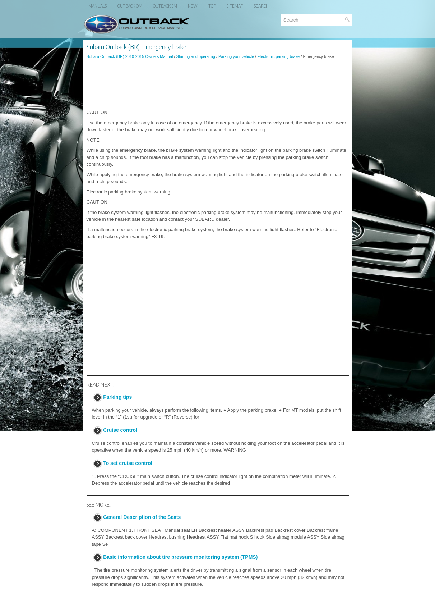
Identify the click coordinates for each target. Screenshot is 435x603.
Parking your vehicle (236, 56)
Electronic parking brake (278, 56)
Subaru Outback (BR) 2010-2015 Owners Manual (130, 56)
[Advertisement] (218, 84)
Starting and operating (195, 56)
